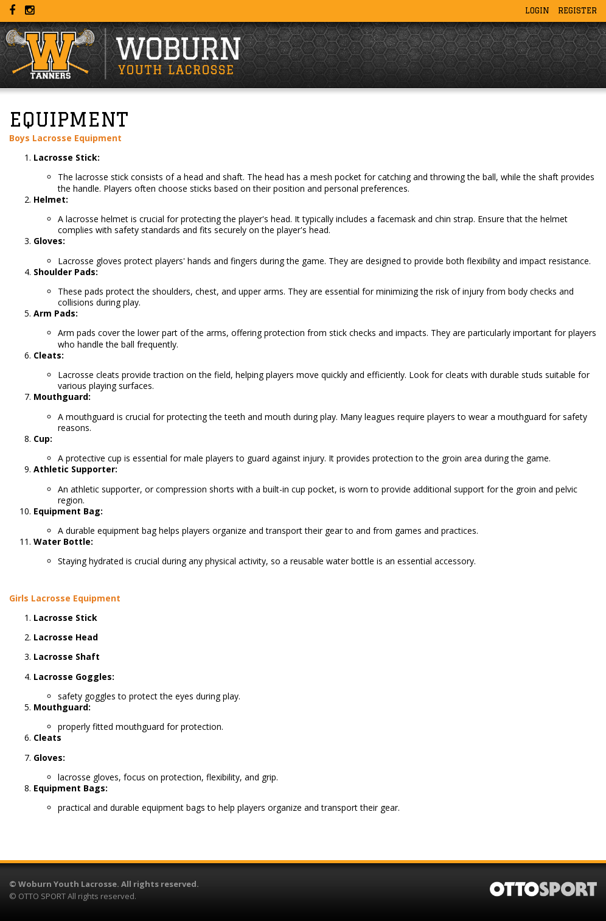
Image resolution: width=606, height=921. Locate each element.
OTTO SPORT (42, 896)
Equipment (68, 119)
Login (537, 10)
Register (577, 10)
